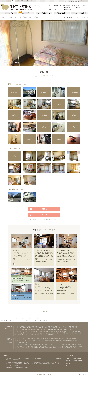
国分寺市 (17, 347)
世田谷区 (17, 344)
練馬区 (19, 17)
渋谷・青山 (17, 338)
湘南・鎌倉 (68, 340)
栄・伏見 (53, 327)
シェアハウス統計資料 (80, 13)
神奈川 (59, 326)
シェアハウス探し (8, 13)
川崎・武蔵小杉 (48, 340)
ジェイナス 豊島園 (18, 295)
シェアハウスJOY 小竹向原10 (64, 250)
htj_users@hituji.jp (77, 358)
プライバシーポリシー (71, 365)
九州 (31, 1)
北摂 (52, 331)
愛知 (21, 327)
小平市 (54, 346)
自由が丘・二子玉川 (27, 340)
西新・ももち (44, 334)
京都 (52, 329)
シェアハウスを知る (55, 6)
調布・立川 (35, 340)
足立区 (46, 344)
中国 (27, 1)
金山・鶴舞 (64, 327)
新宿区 (38, 344)
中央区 (36, 346)
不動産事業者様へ (62, 13)
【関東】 (53, 326)
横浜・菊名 (41, 340)
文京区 (25, 346)
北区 (76, 344)
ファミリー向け (26, 13)
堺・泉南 (64, 331)
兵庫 (55, 329)
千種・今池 (58, 327)
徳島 (34, 333)
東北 (8, 1)
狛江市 (50, 347)
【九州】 (63, 333)
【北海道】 (17, 326)
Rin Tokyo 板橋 (61, 284)
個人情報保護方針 (19, 367)
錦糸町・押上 (18, 340)
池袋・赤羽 (30, 338)
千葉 (63, 326)
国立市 (31, 347)
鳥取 (38, 333)
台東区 (63, 344)
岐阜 (30, 327)
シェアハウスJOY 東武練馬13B (42, 250)
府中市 (58, 346)
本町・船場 (22, 331)
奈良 (58, 329)
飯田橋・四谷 (58, 338)
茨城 (76, 326)
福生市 (59, 347)
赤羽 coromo (16, 250)
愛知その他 (24, 329)
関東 (13, 1)
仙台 (45, 326)
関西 (22, 1)
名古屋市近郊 (71, 327)
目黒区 (59, 344)
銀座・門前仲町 (72, 338)
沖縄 (73, 333)
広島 (28, 333)
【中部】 (17, 327)
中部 (17, 1)
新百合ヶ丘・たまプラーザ (59, 340)
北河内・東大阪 (57, 331)
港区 (29, 346)
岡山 (31, 333)
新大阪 (27, 331)
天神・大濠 (27, 334)
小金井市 (72, 346)
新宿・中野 (24, 338)
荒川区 (16, 346)
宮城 (36, 326)
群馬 (73, 326)
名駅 (49, 327)
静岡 (27, 327)
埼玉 (67, 326)
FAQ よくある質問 (80, 5)
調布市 (44, 346)
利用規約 (68, 363)
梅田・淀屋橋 (70, 329)
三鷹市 (40, 346)
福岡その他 (50, 334)
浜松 (80, 327)
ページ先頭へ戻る (44, 311)
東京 (15, 17)
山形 (39, 326)
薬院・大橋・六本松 (35, 334)
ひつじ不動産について (44, 13)
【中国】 (25, 333)
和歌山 (65, 329)
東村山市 (64, 347)
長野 (24, 327)
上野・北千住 (43, 338)
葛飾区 (21, 346)
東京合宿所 (37, 284)
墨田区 (32, 346)
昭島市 (54, 347)
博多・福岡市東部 (19, 334)
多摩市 (22, 347)
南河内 (68, 331)
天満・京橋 (32, 331)
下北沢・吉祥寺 (50, 338)
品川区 (72, 344)
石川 (40, 327)
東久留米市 (41, 347)
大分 (70, 333)
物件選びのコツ (67, 7)
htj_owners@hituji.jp (77, 360)
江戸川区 (68, 344)
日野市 (46, 347)
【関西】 (45, 329)
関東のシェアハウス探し (6, 17)
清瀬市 (80, 346)
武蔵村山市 (69, 347)
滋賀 (61, 329)
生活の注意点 (67, 9)
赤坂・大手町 (65, 338)
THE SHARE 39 (17, 278)
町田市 (76, 346)
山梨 (33, 327)
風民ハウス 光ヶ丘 (33, 17)
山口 (41, 333)
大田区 (30, 344)
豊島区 (34, 344)
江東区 (79, 344)
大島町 (74, 347)
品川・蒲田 (36, 338)
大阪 (49, 329)
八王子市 (27, 347)
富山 (46, 327)
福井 (43, 327)
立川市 (67, 346)
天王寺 (16, 331)
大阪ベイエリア (46, 331)
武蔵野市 (49, 346)
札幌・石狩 (27, 326)
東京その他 (24, 342)
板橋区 (26, 344)
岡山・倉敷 (48, 333)
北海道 (3, 1)
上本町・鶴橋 (39, 331)
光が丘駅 (25, 17)
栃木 (70, 326)
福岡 (67, 333)
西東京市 (36, 347)
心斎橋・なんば (78, 329)
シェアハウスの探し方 (69, 5)
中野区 (42, 344)
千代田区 (63, 346)
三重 (36, 327)
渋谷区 (50, 344)
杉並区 (22, 344)
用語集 (77, 7)
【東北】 (33, 326)
